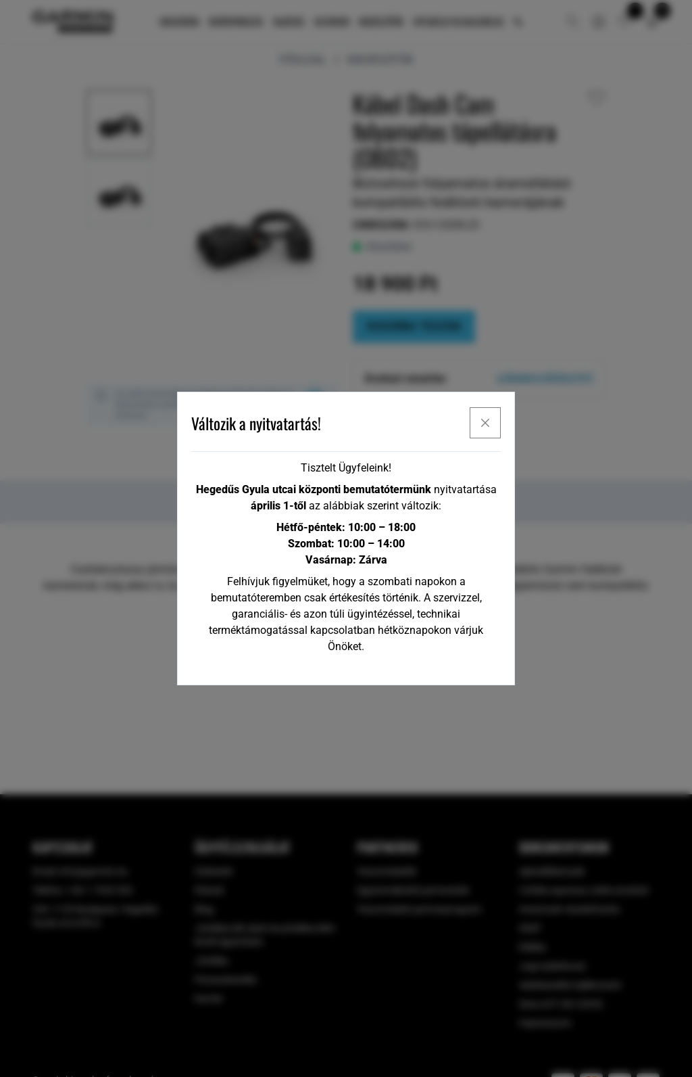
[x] (485, 422)
